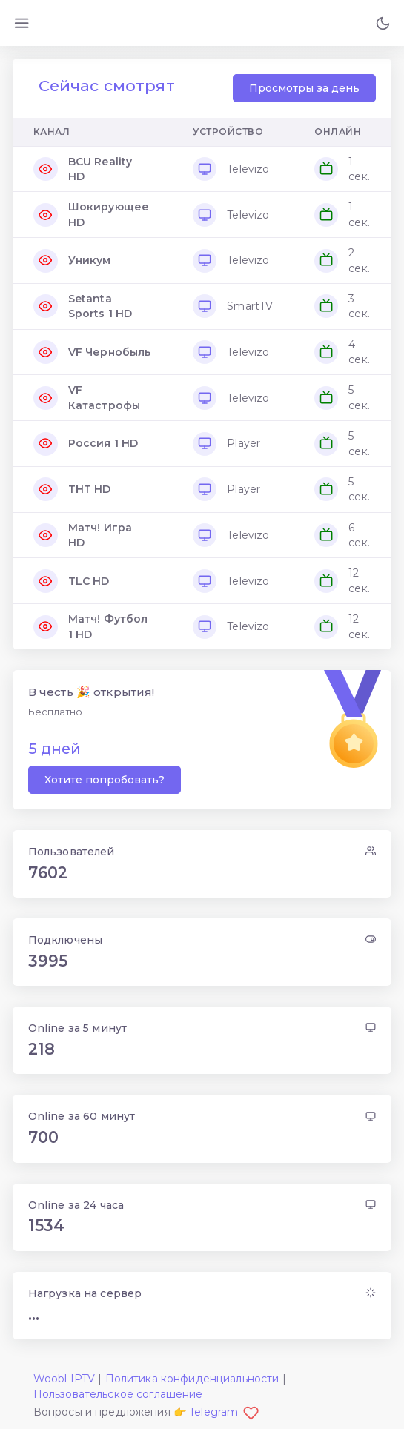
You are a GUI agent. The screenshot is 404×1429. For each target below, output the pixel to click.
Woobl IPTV (64, 1378)
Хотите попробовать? (104, 779)
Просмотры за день (304, 88)
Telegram (224, 1412)
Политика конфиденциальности (192, 1378)
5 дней (55, 748)
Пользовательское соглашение (118, 1394)
